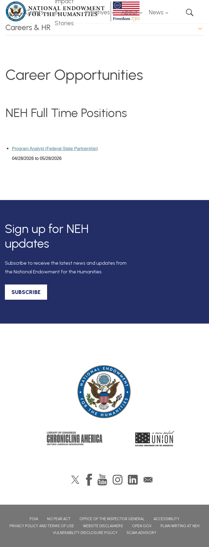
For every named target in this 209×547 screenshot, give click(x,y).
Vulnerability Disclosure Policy (85, 532)
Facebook (89, 480)
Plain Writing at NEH (180, 526)
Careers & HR (28, 27)
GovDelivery (148, 480)
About (129, 12)
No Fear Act (58, 519)
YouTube (102, 479)
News (156, 12)
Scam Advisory (141, 532)
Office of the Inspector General (112, 519)
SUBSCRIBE (26, 292)
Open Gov (142, 526)
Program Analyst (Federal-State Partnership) (55, 148)
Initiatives (97, 12)
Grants (34, 12)
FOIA (34, 519)
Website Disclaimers (103, 526)
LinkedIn (133, 480)
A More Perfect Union (155, 438)
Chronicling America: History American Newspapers (74, 438)
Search (190, 12)
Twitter (75, 480)
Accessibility (166, 519)
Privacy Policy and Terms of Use (42, 526)
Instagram (117, 480)
